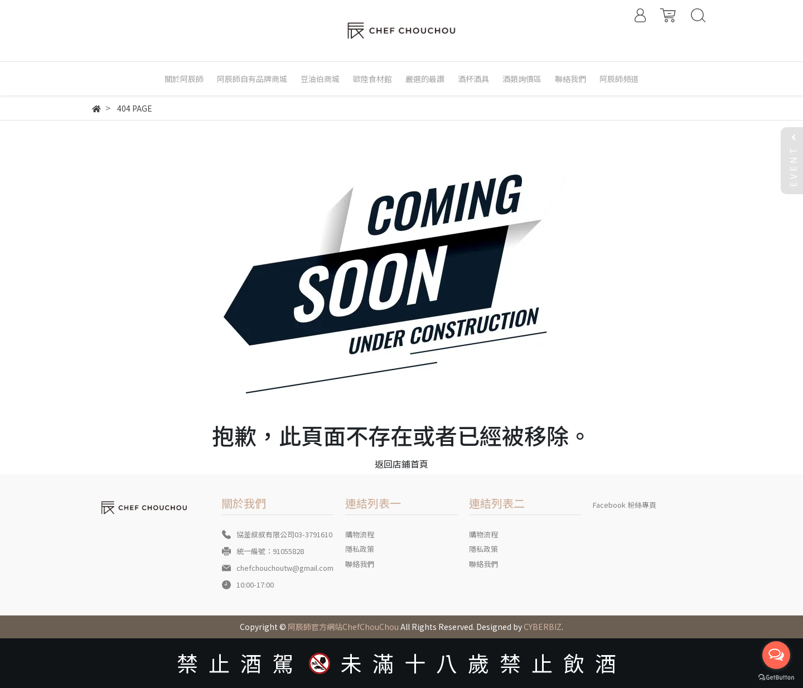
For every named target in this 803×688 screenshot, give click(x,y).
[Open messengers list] (776, 655)
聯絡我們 (359, 564)
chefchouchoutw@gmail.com (284, 567)
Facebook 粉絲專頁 (624, 504)
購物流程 (359, 534)
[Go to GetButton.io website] (776, 676)
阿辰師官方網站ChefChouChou (343, 626)
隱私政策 (359, 548)
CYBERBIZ (543, 626)
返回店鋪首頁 (401, 463)
